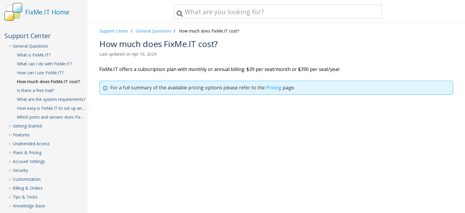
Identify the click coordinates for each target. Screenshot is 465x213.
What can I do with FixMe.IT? (44, 64)
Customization (27, 179)
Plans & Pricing (27, 152)
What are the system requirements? (51, 99)
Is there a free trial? (35, 90)
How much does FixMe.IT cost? (48, 81)
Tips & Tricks (25, 197)
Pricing (273, 87)
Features (21, 135)
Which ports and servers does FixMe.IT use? (57, 117)
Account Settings (29, 161)
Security (20, 170)
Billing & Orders (28, 188)
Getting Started (27, 126)
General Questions (30, 46)
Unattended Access (31, 143)
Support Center (113, 31)
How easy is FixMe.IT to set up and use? (55, 108)
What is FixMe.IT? (33, 55)
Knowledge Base (29, 206)
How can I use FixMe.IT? (40, 72)
